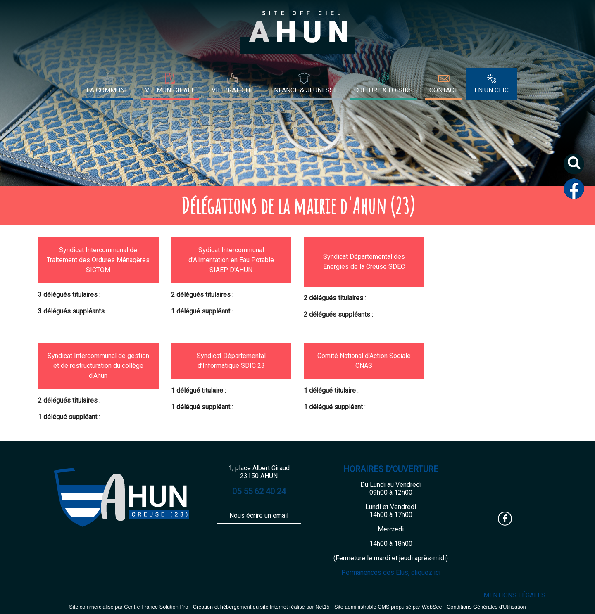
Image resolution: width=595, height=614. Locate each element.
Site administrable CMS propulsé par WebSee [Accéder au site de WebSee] (388, 607)
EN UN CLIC (491, 90)
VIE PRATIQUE (233, 90)
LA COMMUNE (107, 90)
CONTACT (443, 90)
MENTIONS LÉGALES (514, 595)
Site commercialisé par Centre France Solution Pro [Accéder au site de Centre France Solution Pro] (128, 607)
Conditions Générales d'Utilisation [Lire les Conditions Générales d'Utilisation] (486, 607)
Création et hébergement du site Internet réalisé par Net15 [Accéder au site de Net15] (261, 607)
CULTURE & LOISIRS (383, 90)
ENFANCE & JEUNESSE (304, 90)
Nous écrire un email (258, 515)
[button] (577, 167)
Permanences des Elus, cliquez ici (390, 572)
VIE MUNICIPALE (170, 90)
